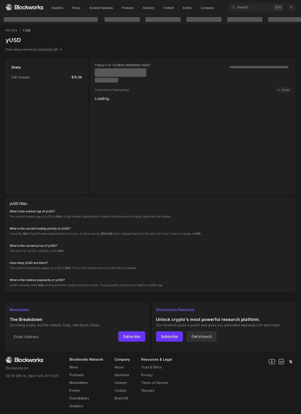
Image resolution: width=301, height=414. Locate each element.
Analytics (57, 8)
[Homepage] (24, 7)
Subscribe (131, 336)
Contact (120, 390)
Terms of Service (154, 383)
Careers (120, 383)
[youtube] (272, 361)
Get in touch (201, 336)
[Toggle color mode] (291, 7)
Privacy (147, 375)
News (74, 367)
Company (207, 8)
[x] (290, 361)
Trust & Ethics (151, 367)
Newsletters (79, 383)
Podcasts (77, 375)
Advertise (121, 375)
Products (128, 8)
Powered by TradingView (112, 90)
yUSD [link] (27, 30)
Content (168, 8)
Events (187, 8)
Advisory (149, 8)
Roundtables (79, 398)
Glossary (148, 390)
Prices (76, 8)
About (119, 367)
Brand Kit (121, 398)
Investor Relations (101, 8)
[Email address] (62, 336)
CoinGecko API (49, 49)
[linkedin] (281, 361)
